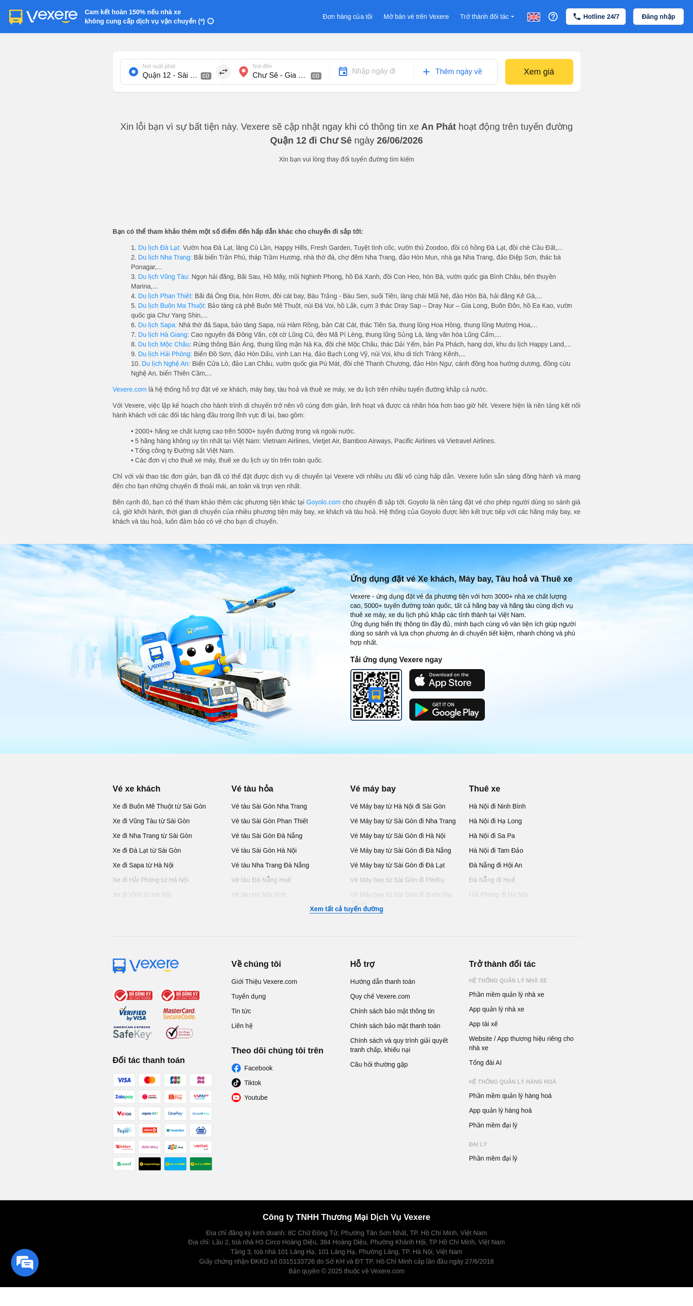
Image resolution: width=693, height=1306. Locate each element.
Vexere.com (130, 389)
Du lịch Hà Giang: (163, 334)
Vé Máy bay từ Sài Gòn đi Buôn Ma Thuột (401, 899)
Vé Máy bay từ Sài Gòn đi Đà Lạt (397, 865)
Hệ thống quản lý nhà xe (508, 980)
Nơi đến (262, 66)
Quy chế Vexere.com (380, 996)
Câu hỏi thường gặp (379, 1064)
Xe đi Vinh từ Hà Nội (142, 894)
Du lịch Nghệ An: (166, 363)
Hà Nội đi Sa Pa (492, 835)
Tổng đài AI (485, 1062)
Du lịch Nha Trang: (165, 257)
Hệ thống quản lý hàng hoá (513, 1082)
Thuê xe (485, 788)
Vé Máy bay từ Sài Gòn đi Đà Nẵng (400, 850)
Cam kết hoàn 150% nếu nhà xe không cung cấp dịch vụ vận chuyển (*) (145, 16)
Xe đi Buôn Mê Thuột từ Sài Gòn (159, 806)
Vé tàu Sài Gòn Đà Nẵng (267, 835)
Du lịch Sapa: (157, 325)
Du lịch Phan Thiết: (165, 296)
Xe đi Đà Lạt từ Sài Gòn (147, 850)
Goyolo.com (323, 502)
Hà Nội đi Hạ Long (495, 821)
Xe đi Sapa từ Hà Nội (143, 865)
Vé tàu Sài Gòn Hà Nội (264, 850)
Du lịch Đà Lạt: (159, 247)
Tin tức (241, 1011)
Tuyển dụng (249, 996)
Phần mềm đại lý (493, 1125)
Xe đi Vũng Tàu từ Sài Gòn (151, 821)
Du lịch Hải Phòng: (165, 354)
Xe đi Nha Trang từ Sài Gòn (152, 835)
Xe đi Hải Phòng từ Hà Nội (151, 880)
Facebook (259, 1068)
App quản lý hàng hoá (500, 1110)
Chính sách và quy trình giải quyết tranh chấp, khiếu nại (399, 1045)
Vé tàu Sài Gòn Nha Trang (269, 806)
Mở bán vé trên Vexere (416, 16)
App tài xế (483, 1024)
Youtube (256, 1097)
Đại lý (478, 1144)
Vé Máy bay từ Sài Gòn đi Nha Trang (403, 821)
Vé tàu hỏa (253, 788)
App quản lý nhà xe (496, 1009)
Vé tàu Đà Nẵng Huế (261, 880)
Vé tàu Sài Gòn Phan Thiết (270, 821)
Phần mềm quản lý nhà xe (506, 994)
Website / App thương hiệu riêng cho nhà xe (521, 1043)
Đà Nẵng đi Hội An (496, 865)
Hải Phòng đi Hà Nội (498, 894)
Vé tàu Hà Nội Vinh (259, 894)
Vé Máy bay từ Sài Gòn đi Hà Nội (398, 835)
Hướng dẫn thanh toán (382, 981)
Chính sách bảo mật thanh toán (395, 1025)
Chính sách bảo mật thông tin (392, 1011)
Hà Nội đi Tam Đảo (496, 850)
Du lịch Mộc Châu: (164, 344)
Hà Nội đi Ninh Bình (497, 806)
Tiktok (253, 1082)
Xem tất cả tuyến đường (346, 909)
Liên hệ (242, 1025)
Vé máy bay (373, 788)
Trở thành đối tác (488, 17)
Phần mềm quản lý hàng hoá (510, 1095)
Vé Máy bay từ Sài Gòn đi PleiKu (397, 880)
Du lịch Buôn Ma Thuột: (172, 305)
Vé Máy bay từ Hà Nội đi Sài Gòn (398, 806)
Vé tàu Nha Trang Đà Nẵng (270, 865)
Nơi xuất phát (159, 66)
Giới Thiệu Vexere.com (264, 981)
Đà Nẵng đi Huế (492, 880)
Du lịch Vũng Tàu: (164, 276)
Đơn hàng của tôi (348, 16)
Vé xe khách (137, 788)
